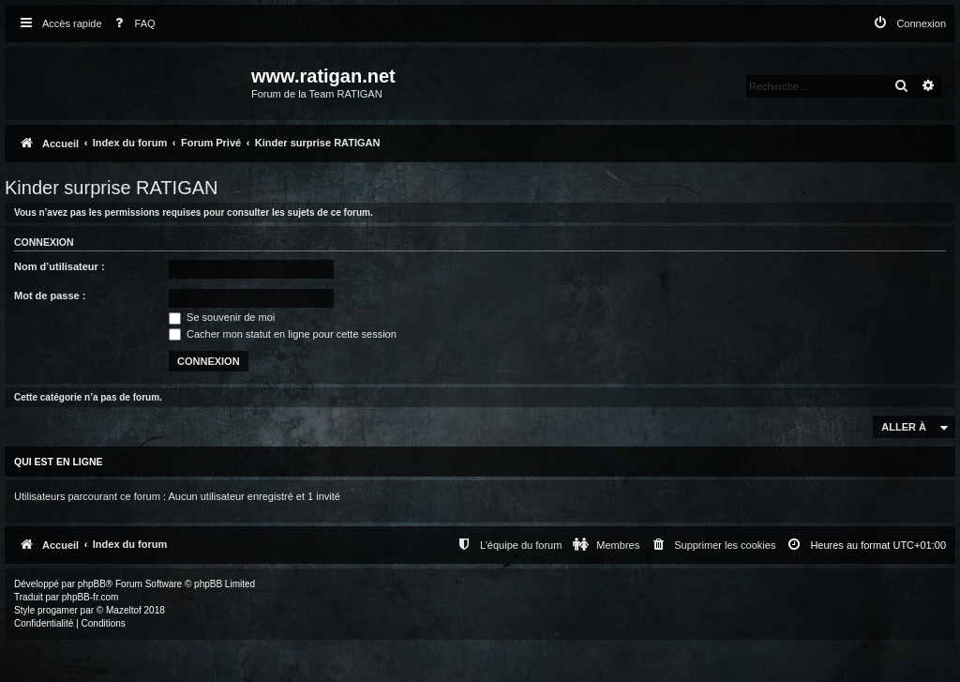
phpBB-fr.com (90, 597)
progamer (58, 610)
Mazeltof (124, 610)
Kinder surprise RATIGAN (111, 187)
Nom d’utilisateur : (59, 266)
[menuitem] (131, 24)
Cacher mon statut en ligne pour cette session (283, 334)
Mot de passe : (49, 295)
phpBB (92, 584)
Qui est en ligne (58, 461)
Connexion (44, 242)
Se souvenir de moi (222, 317)
